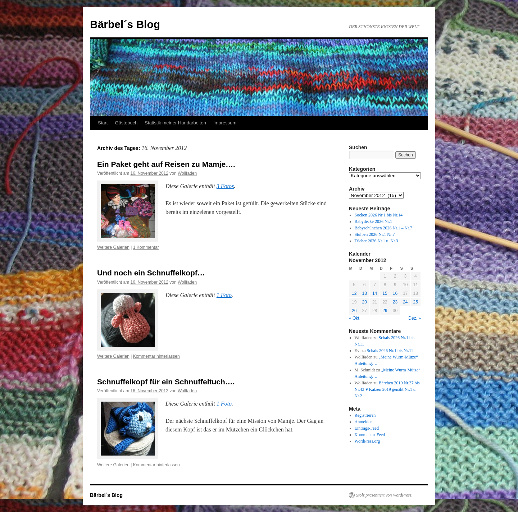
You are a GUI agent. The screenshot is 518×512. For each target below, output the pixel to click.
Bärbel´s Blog (125, 24)
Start (103, 122)
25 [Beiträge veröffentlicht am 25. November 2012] (415, 302)
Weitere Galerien (113, 247)
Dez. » (414, 318)
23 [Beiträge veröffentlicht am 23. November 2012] (395, 302)
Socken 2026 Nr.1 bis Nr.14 (379, 215)
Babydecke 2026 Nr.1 (373, 221)
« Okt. (354, 318)
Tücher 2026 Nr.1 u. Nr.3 (376, 240)
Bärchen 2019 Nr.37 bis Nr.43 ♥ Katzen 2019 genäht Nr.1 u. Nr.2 (387, 389)
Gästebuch (126, 122)
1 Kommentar (146, 247)
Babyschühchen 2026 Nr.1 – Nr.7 (383, 227)
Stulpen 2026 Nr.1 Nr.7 (375, 234)
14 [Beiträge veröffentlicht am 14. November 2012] (374, 293)
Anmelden (364, 421)
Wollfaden (187, 173)
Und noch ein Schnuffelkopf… (151, 273)
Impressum (224, 122)
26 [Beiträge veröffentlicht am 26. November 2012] (354, 310)
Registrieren (365, 415)
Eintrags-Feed (367, 428)
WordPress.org (367, 441)
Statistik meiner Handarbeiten (175, 122)
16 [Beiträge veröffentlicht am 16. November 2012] (395, 293)
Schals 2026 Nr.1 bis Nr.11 (390, 350)
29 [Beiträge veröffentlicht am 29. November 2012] (384, 310)
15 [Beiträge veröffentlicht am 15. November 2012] (384, 293)
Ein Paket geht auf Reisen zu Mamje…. (166, 164)
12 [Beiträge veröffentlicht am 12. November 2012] (354, 293)
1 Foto (224, 295)
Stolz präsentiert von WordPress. (384, 495)
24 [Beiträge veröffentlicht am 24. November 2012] (405, 302)
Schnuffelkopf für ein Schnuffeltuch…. (166, 382)
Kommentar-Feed (370, 434)
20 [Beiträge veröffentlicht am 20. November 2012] (364, 302)
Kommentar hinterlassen (156, 356)
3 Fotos (225, 186)
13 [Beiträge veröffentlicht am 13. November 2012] (364, 293)
